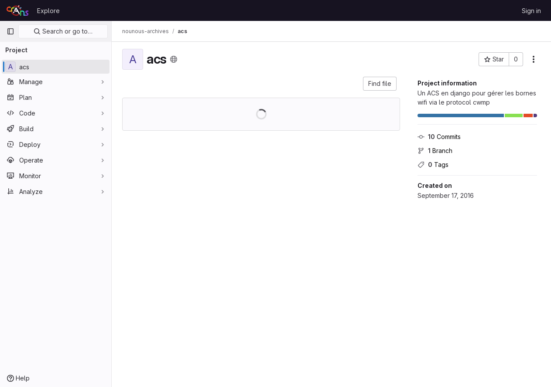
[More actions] (534, 59)
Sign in (531, 10)
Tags (433, 164)
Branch (435, 150)
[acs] (56, 67)
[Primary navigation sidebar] (10, 31)
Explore (48, 10)
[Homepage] (17, 10)
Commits (439, 136)
